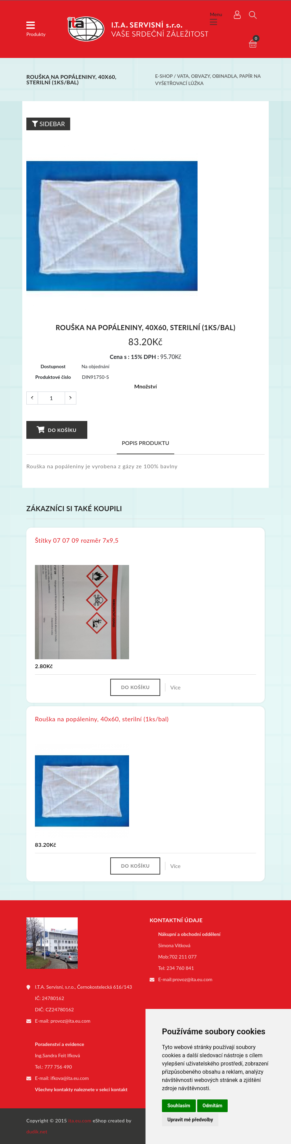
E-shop (164, 76)
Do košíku (57, 430)
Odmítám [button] (213, 1105)
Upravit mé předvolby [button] (190, 1119)
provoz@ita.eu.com (70, 1021)
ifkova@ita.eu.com (70, 1078)
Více (175, 687)
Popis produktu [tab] (145, 442)
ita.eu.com (79, 1120)
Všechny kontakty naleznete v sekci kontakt (81, 1089)
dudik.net (36, 1131)
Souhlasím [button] (178, 1105)
